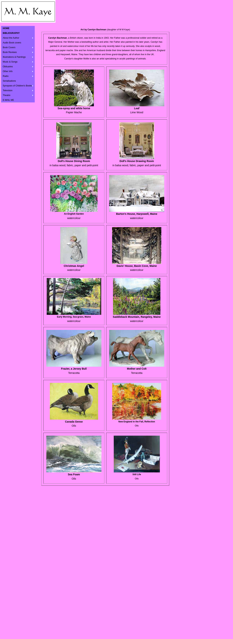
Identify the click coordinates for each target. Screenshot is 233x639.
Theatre (6, 95)
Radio (5, 76)
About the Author (11, 38)
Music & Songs (10, 61)
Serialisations (9, 81)
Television (7, 90)
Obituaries (8, 66)
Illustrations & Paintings (14, 57)
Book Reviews (10, 52)
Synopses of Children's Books (17, 85)
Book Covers (9, 47)
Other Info (7, 71)
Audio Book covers (12, 42)
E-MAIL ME (8, 100)
